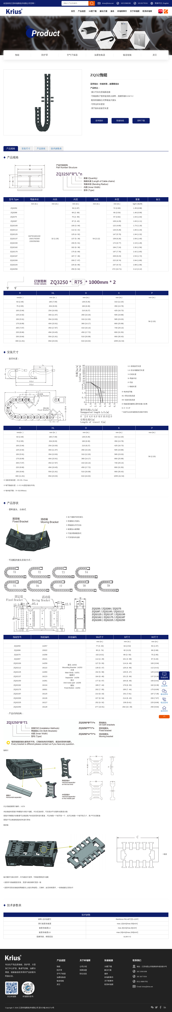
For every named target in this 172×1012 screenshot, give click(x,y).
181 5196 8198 (142, 971)
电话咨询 (164, 703)
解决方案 (92, 11)
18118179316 (143, 3)
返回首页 (164, 711)
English (166, 3)
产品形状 (41, 148)
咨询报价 (99, 121)
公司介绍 (83, 966)
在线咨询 (164, 677)
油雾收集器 (99, 55)
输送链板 (127, 55)
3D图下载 (79, 11)
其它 (155, 55)
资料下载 (141, 121)
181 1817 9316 (142, 976)
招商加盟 (83, 970)
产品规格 (10, 148)
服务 (104, 11)
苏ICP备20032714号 (46, 1008)
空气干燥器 (72, 55)
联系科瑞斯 (146, 11)
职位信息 (83, 974)
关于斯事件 (108, 981)
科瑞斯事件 (116, 11)
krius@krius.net (108, 3)
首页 (54, 11)
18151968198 (126, 3)
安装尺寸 (26, 148)
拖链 (17, 55)
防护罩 (44, 55)
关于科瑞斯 (131, 11)
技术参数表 (56, 148)
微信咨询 (164, 694)
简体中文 (158, 3)
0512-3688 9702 (142, 982)
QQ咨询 (164, 686)
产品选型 (66, 11)
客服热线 (120, 121)
